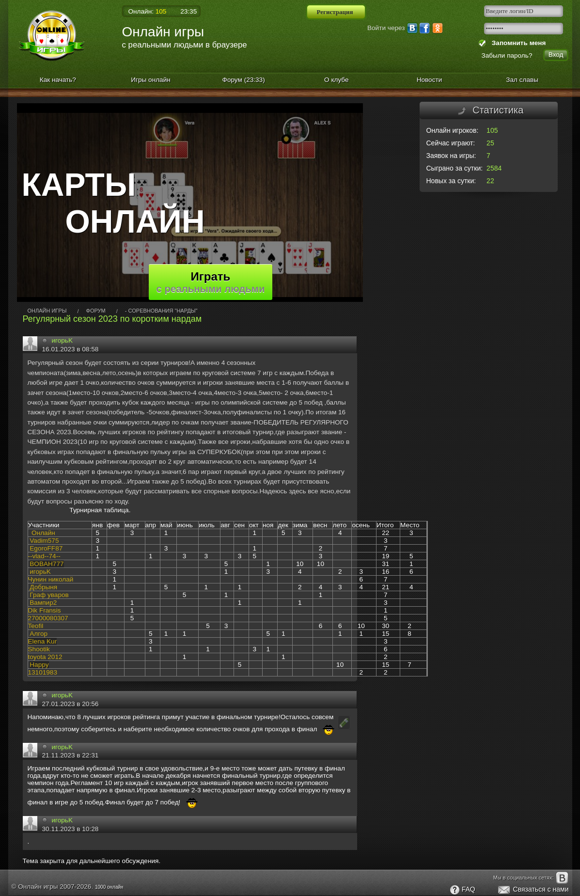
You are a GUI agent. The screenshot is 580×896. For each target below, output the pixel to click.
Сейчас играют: (450, 143)
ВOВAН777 (46, 563)
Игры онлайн (151, 79)
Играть (211, 282)
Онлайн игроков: (452, 130)
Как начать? (58, 79)
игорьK (62, 340)
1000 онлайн (109, 887)
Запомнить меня (517, 43)
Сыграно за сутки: (454, 168)
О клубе (336, 79)
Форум (243, 79)
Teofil (36, 625)
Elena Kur (42, 641)
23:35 (188, 11)
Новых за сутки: (451, 181)
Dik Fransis (44, 610)
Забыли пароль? (507, 55)
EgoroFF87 (46, 548)
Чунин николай (51, 579)
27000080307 (48, 618)
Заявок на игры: (451, 155)
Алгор (38, 633)
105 (492, 130)
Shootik (39, 649)
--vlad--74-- (44, 556)
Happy (39, 664)
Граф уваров (49, 594)
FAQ (462, 890)
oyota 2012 (46, 656)
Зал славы (522, 79)
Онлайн (43, 532)
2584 (494, 168)
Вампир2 (43, 602)
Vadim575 (44, 540)
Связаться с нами (533, 890)
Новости (429, 79)
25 (490, 143)
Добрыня (43, 587)
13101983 (42, 672)
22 (490, 181)
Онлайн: (147, 11)
